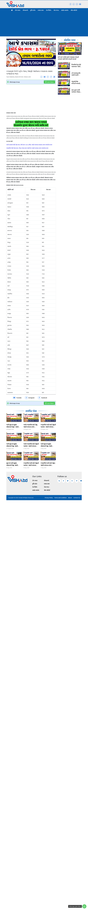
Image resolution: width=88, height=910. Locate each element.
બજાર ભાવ (41, 10)
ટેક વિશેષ (48, 10)
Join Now (49, 82)
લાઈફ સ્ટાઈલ (64, 10)
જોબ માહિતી (74, 10)
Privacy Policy (49, 498)
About (70, 498)
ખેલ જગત (56, 10)
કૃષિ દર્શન (32, 10)
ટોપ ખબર (17, 10)
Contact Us (76, 498)
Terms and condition (60, 498)
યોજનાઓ (25, 10)
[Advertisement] (44, 24)
